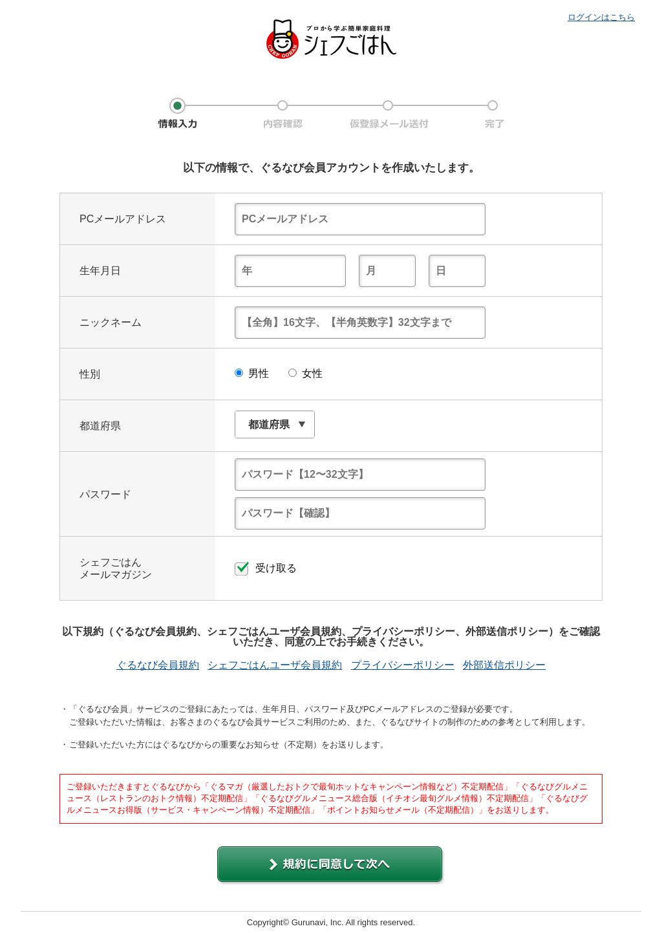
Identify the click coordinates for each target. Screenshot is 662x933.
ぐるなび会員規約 (157, 665)
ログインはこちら (601, 17)
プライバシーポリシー (402, 665)
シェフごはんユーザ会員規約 (275, 665)
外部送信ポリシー (504, 665)
